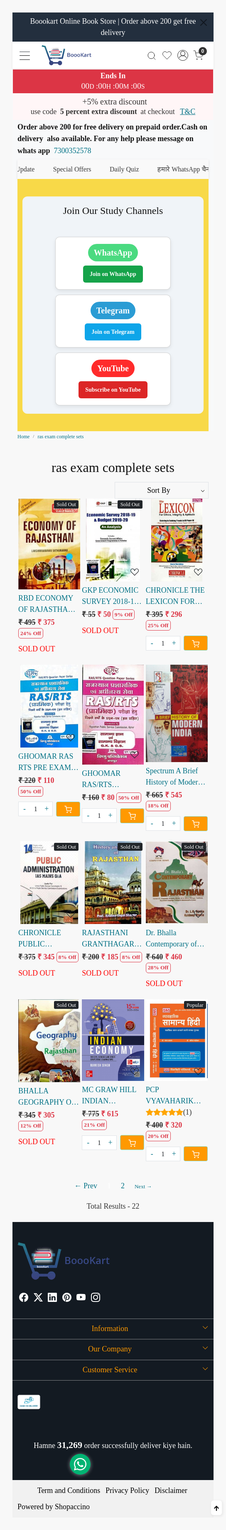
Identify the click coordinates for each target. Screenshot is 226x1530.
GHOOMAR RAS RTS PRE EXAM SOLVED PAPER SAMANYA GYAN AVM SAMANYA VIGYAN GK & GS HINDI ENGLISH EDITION (48, 762)
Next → (143, 1186)
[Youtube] (81, 1298)
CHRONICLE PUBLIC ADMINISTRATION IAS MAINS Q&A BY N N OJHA (49, 939)
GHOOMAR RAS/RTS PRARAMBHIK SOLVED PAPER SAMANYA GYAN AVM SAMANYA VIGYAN (111, 779)
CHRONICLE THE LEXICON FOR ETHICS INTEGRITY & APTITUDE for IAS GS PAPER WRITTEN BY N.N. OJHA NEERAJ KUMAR (177, 596)
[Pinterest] (67, 1298)
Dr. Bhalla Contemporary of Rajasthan (171, 939)
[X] (38, 1298)
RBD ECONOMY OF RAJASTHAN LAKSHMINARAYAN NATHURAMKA (49, 604)
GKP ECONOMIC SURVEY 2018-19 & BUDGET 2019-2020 (110, 596)
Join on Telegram (112, 332)
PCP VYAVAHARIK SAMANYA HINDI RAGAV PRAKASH (176, 1096)
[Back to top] (216, 1507)
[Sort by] (162, 490)
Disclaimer (171, 1490)
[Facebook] (23, 1298)
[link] (152, 55)
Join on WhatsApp (113, 274)
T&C (187, 111)
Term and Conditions (69, 1490)
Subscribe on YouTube (113, 390)
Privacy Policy (128, 1490)
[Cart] (196, 643)
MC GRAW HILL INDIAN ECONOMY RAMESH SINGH (110, 1096)
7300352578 (72, 151)
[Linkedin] (52, 1298)
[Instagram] (95, 1298)
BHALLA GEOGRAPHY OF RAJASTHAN (47, 1097)
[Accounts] (182, 55)
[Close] (204, 22)
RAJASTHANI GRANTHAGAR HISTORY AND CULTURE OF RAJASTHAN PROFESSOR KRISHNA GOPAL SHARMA (111, 939)
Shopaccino (72, 1507)
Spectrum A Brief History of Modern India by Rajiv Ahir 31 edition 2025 (175, 777)
